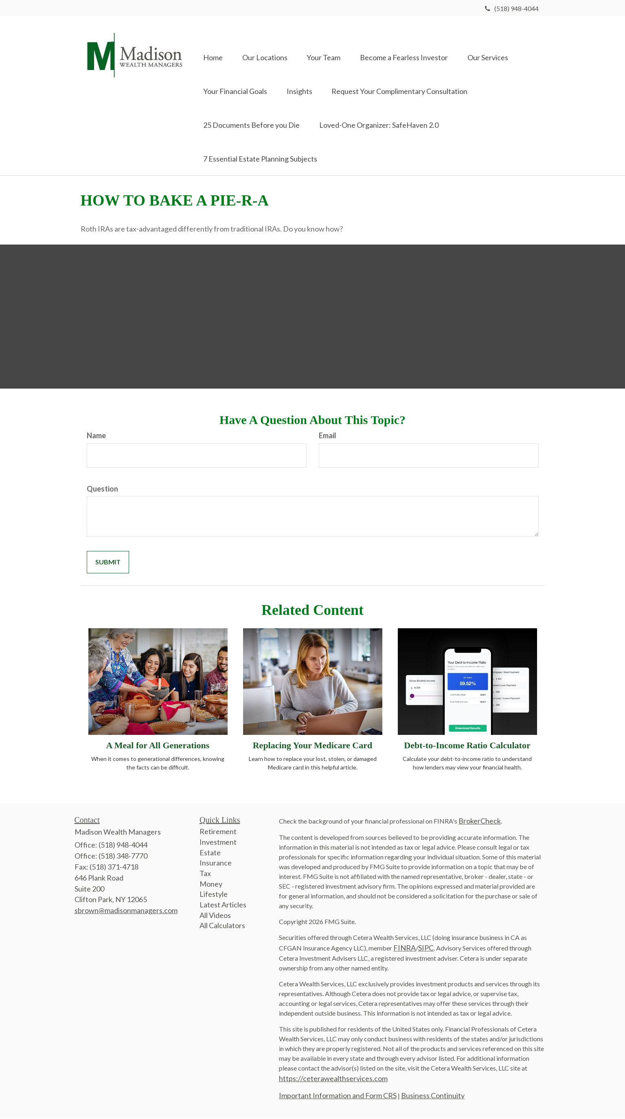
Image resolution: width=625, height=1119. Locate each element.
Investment (218, 843)
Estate (210, 853)
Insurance (216, 864)
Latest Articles (223, 906)
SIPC (426, 949)
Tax (205, 874)
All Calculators (222, 926)
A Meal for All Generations (158, 747)
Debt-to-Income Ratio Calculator (467, 747)
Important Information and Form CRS (338, 1097)
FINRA (404, 949)
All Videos (215, 916)
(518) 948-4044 (512, 8)
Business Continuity (433, 1097)
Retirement (218, 832)
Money (211, 885)
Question (102, 489)
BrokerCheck (479, 822)
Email (327, 437)
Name (96, 437)
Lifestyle (214, 895)
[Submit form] (108, 564)
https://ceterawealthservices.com (333, 1079)
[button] (266, 45)
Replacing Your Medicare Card (313, 747)
